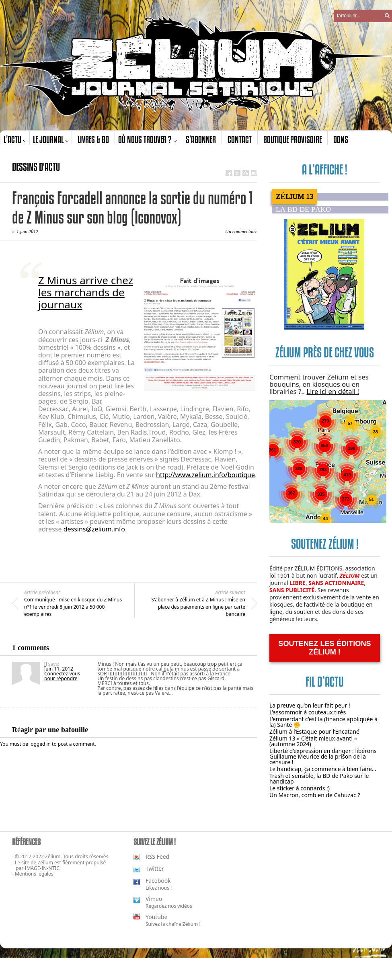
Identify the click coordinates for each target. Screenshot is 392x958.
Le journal (48, 139)
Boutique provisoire (292, 139)
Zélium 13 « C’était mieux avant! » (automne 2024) (313, 741)
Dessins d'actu (36, 167)
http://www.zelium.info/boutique (205, 474)
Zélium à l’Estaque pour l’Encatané (314, 731)
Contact (240, 139)
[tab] (330, 196)
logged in (40, 744)
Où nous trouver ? (145, 139)
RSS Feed (157, 856)
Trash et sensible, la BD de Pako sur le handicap (319, 778)
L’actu (12, 139)
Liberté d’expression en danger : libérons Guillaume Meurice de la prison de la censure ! (323, 756)
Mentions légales (34, 873)
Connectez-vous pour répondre (62, 676)
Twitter (155, 868)
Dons (340, 139)
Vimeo (154, 899)
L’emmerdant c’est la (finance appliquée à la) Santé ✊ (323, 721)
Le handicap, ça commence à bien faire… (322, 769)
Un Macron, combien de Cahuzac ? (314, 795)
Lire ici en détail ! (332, 391)
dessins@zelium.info (94, 529)
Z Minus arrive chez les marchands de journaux (85, 292)
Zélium (45, 862)
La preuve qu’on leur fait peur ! (309, 705)
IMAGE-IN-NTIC (42, 868)
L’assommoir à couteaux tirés (307, 712)
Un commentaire (241, 231)
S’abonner (201, 139)
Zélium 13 (294, 197)
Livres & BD (93, 139)
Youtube (157, 917)
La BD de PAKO (303, 210)
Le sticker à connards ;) (299, 788)
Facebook (158, 880)
